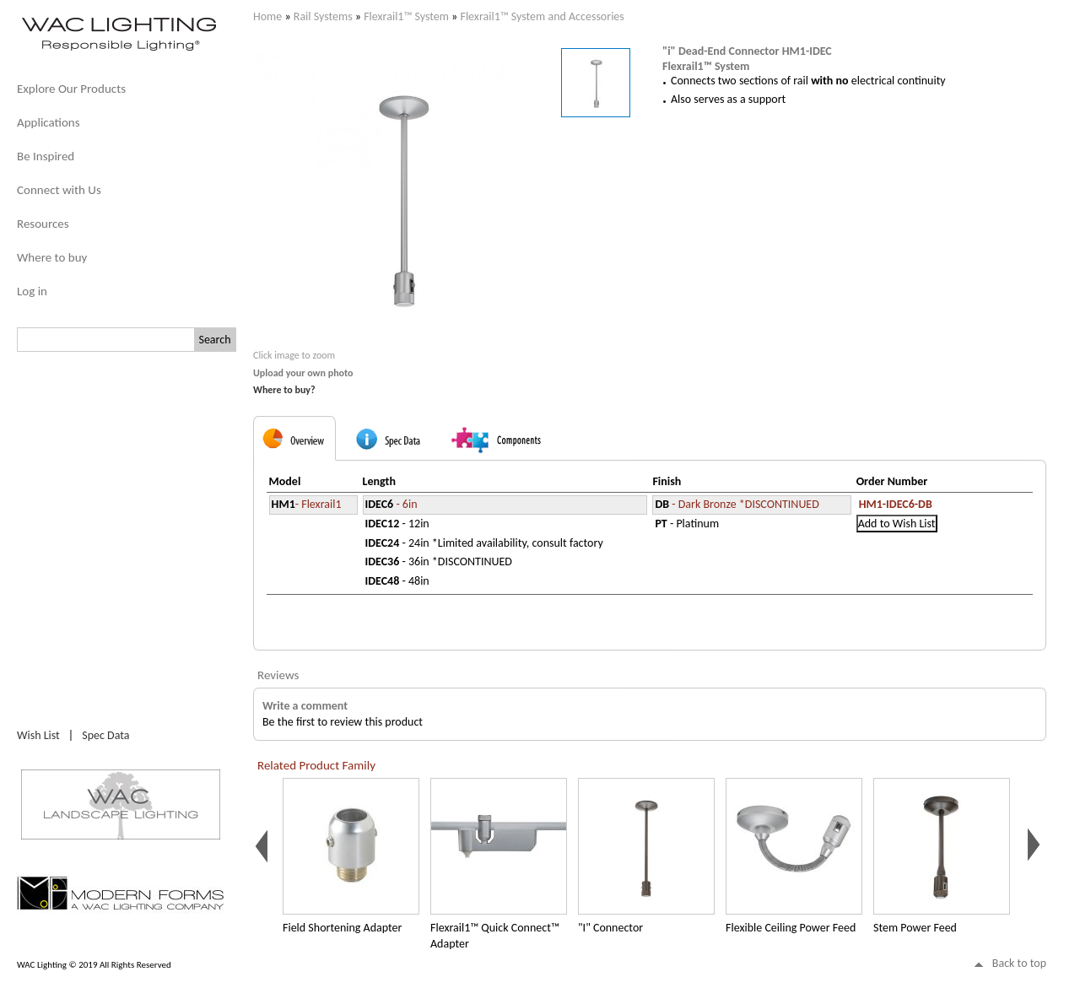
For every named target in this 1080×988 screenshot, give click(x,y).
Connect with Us (59, 189)
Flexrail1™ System (406, 16)
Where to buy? (284, 390)
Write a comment (305, 706)
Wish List (38, 735)
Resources (43, 223)
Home (267, 16)
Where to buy (52, 257)
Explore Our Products (71, 88)
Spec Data (105, 735)
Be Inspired (45, 156)
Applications (48, 122)
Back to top (1019, 963)
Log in (32, 291)
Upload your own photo (303, 373)
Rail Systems (323, 16)
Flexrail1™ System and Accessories (542, 16)
